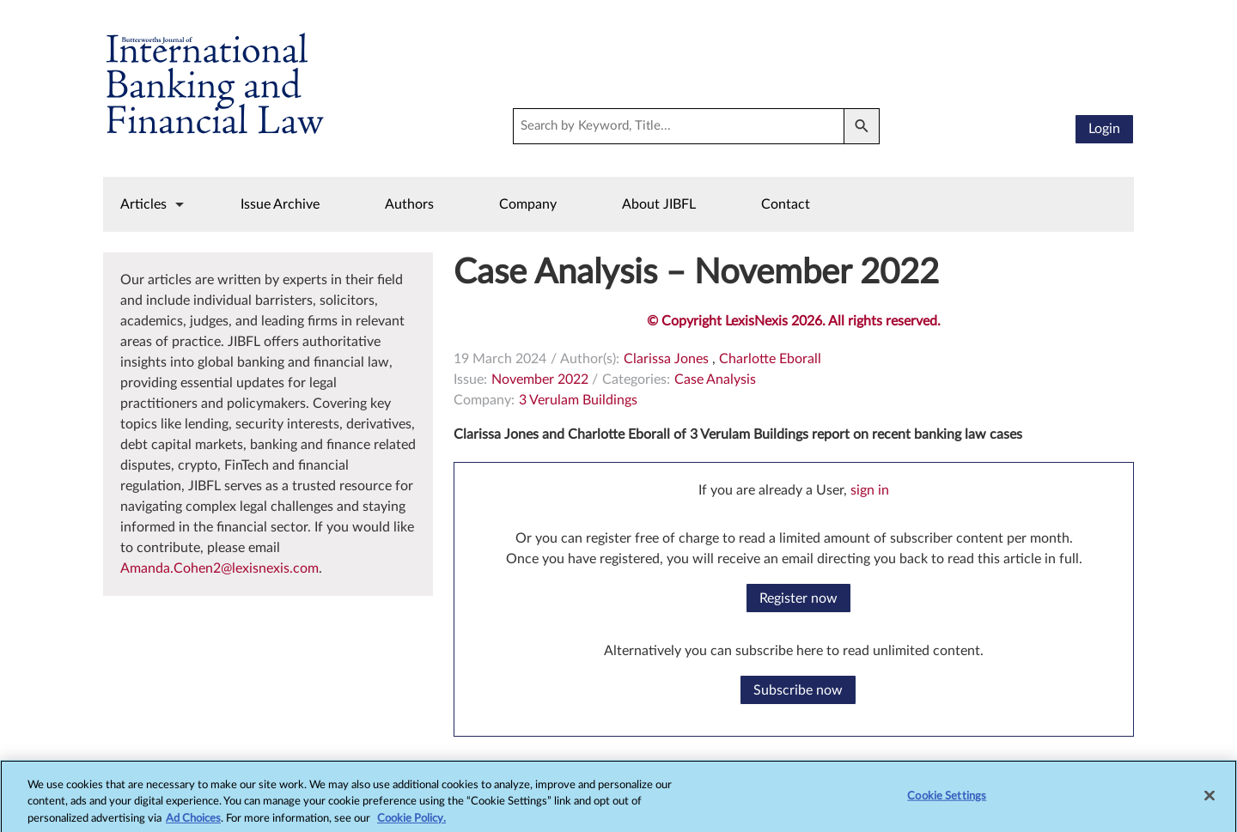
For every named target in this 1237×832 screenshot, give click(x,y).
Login (1104, 129)
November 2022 (539, 379)
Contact (785, 204)
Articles (143, 204)
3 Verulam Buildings (578, 400)
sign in (869, 490)
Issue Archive (280, 204)
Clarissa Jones (666, 359)
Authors (409, 204)
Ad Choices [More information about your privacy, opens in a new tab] (193, 825)
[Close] (1209, 803)
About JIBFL (659, 204)
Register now (798, 598)
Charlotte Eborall (770, 359)
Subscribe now (798, 690)
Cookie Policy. (411, 825)
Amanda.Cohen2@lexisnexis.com (219, 568)
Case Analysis (715, 379)
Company (528, 204)
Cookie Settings (946, 803)
